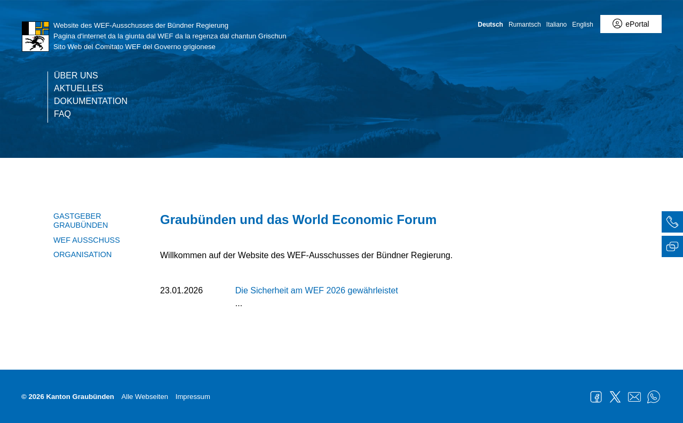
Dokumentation (91, 101)
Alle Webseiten (144, 397)
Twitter (615, 397)
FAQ (62, 114)
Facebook (596, 397)
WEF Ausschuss (86, 240)
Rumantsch (525, 24)
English (582, 24)
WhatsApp (654, 397)
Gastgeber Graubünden (80, 220)
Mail (634, 397)
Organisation (82, 254)
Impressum (193, 397)
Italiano (556, 24)
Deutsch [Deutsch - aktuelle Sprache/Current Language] (490, 24)
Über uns (76, 75)
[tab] (672, 223)
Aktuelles (78, 88)
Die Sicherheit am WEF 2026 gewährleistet (316, 290)
